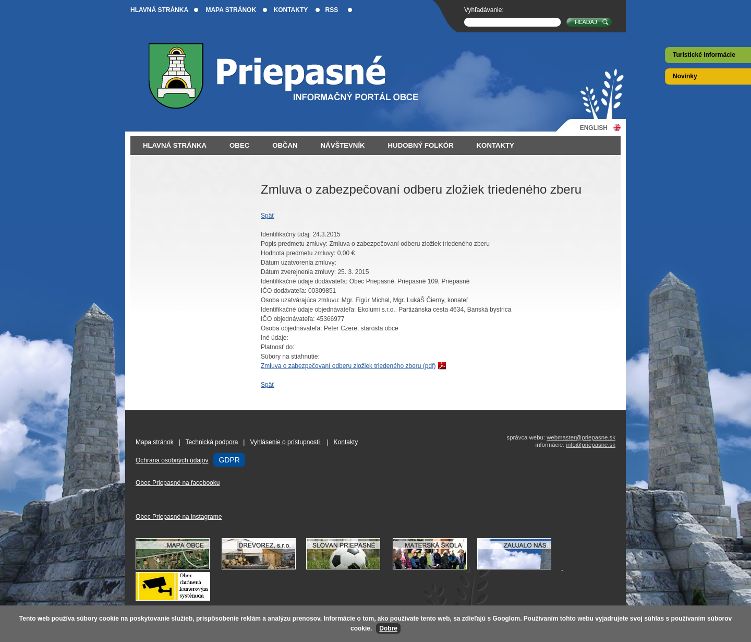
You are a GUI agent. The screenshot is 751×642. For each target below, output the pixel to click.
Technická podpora (212, 442)
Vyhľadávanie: (484, 10)
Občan (284, 145)
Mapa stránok (230, 10)
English (594, 127)
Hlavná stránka (159, 10)
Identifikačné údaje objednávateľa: (308, 309)
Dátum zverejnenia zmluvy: (298, 272)
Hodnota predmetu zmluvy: (298, 253)
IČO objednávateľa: (288, 319)
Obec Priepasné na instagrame (179, 516)
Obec (239, 145)
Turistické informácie (704, 54)
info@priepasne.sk (590, 445)
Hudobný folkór (421, 145)
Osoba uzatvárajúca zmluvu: (300, 300)
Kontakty (290, 10)
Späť (267, 215)
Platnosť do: (278, 347)
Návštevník (343, 145)
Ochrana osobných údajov (172, 460)
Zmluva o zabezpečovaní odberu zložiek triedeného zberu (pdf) (348, 366)
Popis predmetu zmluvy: (294, 243)
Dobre (388, 628)
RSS (331, 10)
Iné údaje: (274, 337)
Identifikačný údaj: (286, 234)
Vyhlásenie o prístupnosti (285, 442)
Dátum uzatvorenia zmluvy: (298, 262)
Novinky (685, 76)
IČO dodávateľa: (284, 290)
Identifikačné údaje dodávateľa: (304, 281)
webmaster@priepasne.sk (581, 437)
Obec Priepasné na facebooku (178, 482)
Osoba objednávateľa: (291, 328)
